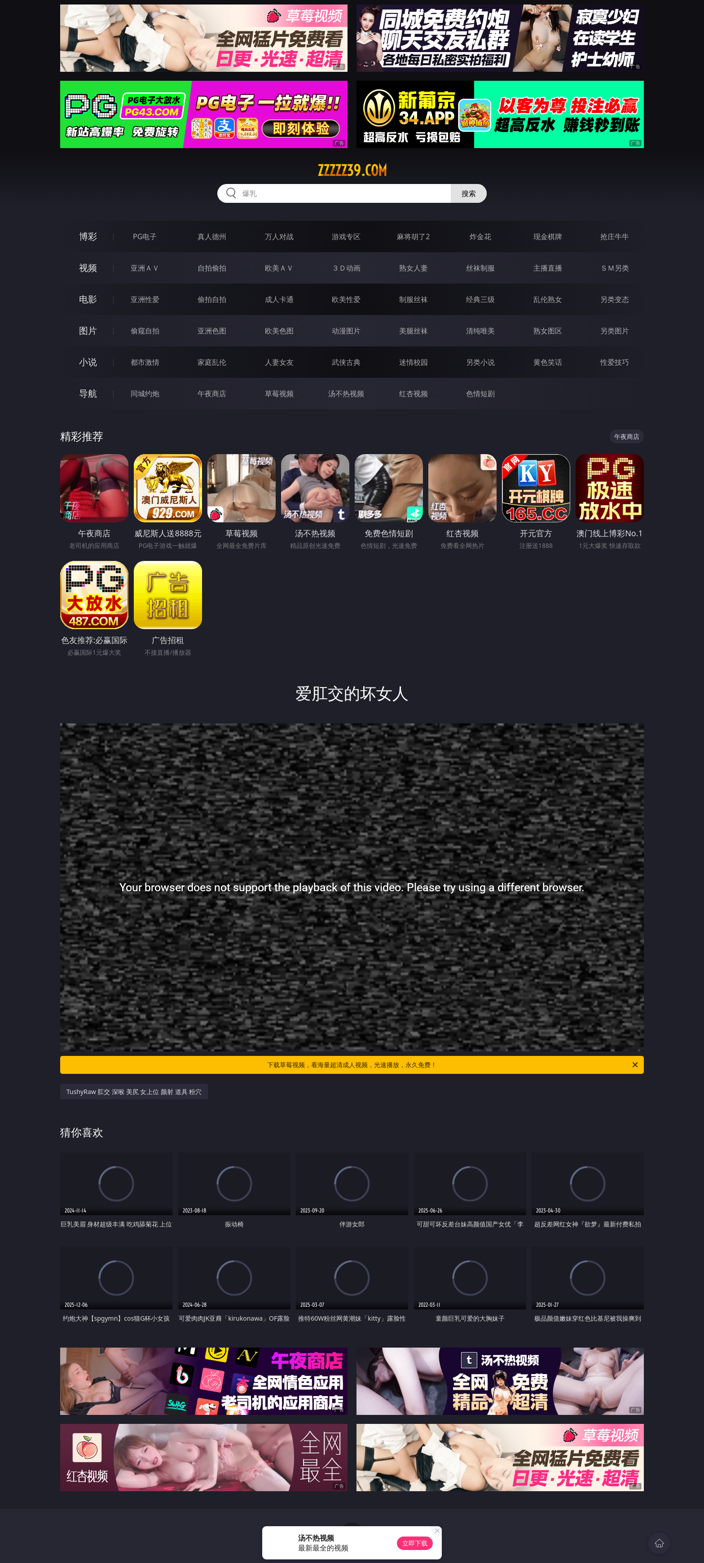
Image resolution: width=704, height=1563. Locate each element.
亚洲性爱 (145, 299)
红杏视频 (413, 393)
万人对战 (279, 236)
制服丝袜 (413, 299)
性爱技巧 (614, 362)
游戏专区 (346, 236)
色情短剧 (480, 393)
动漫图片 (346, 331)
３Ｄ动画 (346, 268)
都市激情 (145, 362)
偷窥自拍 (145, 331)
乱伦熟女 (547, 299)
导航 (88, 393)
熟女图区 (547, 331)
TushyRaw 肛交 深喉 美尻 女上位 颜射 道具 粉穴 (134, 1091)
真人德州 (212, 236)
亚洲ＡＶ (145, 268)
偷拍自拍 (212, 299)
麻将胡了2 (413, 236)
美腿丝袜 (413, 331)
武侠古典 (346, 362)
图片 (88, 330)
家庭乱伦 (212, 362)
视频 (88, 268)
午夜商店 (212, 393)
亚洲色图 (212, 331)
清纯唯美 (480, 331)
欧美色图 (279, 331)
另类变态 (614, 299)
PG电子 (145, 236)
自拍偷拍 (212, 268)
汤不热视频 (346, 393)
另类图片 (614, 331)
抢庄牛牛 (614, 236)
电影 (88, 299)
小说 (88, 362)
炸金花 (480, 236)
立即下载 (414, 1543)
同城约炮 (145, 393)
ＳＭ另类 (614, 268)
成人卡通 (279, 299)
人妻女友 (279, 362)
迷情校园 (413, 362)
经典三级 (480, 299)
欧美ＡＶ (279, 268)
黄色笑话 (547, 362)
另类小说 (480, 362)
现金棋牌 (547, 236)
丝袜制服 (480, 268)
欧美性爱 (346, 299)
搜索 (469, 193)
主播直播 (547, 268)
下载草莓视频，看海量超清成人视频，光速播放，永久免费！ (453, 1065)
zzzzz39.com (352, 171)
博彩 (88, 236)
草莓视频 (279, 393)
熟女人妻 (413, 268)
